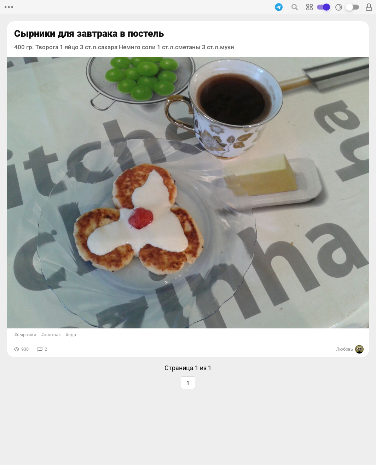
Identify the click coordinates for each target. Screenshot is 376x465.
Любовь (350, 349)
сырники (26, 334)
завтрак (52, 334)
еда (72, 334)
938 (25, 349)
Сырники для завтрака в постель (89, 33)
